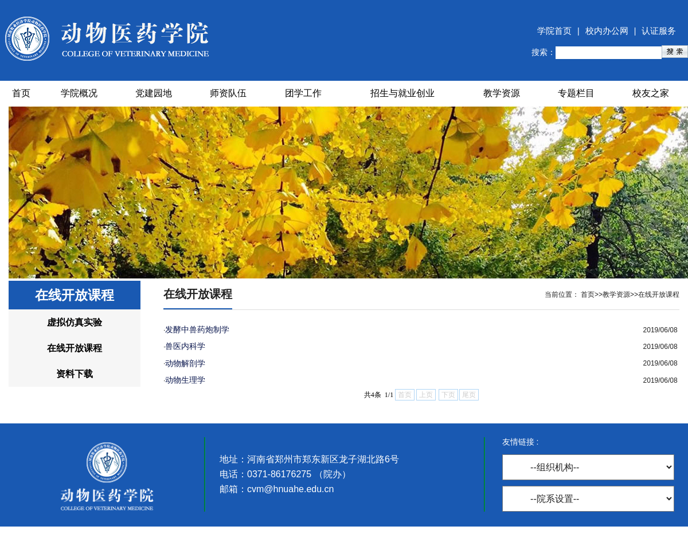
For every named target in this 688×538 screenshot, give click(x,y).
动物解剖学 (185, 363)
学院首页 (554, 31)
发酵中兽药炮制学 (197, 329)
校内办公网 (606, 31)
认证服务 (659, 31)
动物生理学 (185, 379)
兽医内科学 (185, 346)
